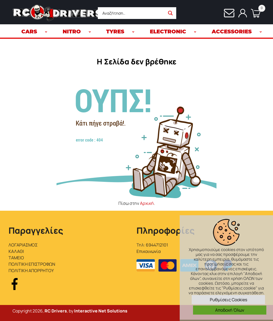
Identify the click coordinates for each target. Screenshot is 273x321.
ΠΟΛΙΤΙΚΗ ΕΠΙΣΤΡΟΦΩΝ (32, 264)
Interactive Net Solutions (100, 311)
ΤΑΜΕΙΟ (16, 258)
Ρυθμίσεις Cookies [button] (228, 300)
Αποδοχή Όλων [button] (229, 310)
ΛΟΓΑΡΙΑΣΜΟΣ (23, 245)
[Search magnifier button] (170, 13)
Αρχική (147, 203)
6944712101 (157, 245)
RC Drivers (56, 311)
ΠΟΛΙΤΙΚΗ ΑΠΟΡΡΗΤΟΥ (31, 270)
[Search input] (133, 13)
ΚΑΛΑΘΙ (16, 251)
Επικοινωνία (148, 251)
